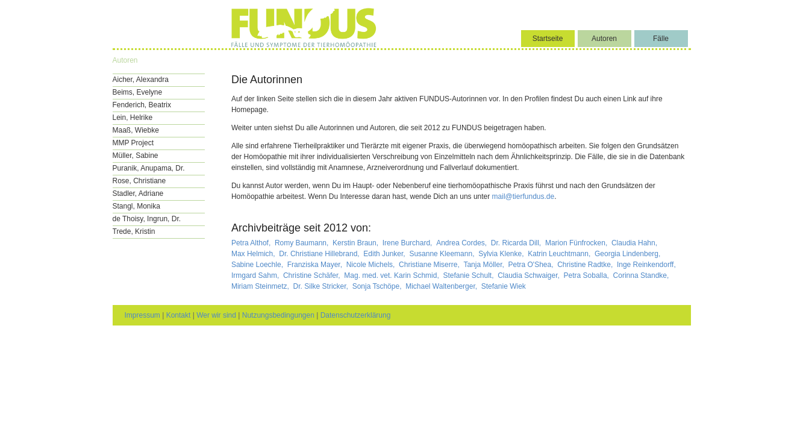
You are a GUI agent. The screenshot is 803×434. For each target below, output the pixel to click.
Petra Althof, (252, 243)
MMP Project (133, 143)
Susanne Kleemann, (442, 254)
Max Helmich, (254, 254)
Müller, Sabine (135, 155)
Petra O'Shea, (531, 264)
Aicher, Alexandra (141, 79)
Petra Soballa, (587, 275)
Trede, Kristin (134, 231)
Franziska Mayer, (316, 264)
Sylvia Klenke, (502, 254)
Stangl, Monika (136, 206)
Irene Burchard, (408, 243)
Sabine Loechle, (258, 264)
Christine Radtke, (585, 264)
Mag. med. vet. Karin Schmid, (392, 275)
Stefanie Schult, (469, 275)
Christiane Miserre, (430, 264)
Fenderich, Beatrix (142, 105)
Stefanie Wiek (503, 286)
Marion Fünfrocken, (577, 243)
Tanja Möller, (484, 264)
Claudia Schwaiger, (529, 275)
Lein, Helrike (133, 117)
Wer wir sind (216, 315)
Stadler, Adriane (138, 193)
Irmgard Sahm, (256, 275)
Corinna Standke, (642, 275)
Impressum (142, 315)
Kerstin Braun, (356, 243)
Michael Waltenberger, (442, 286)
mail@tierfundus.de (523, 196)
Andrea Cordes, (462, 243)
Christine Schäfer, (312, 275)
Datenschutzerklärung (355, 315)
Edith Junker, (385, 254)
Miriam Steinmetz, (261, 286)
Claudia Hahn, (635, 243)
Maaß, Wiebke (136, 130)
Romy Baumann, (303, 243)
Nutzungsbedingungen (278, 315)
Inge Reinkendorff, (647, 264)
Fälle (661, 38)
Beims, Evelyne (138, 92)
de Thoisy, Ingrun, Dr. (147, 219)
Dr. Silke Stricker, (322, 286)
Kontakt (178, 315)
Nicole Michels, (371, 264)
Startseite (548, 38)
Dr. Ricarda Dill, (517, 243)
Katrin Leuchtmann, (560, 254)
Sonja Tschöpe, (378, 286)
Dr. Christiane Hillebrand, (320, 254)
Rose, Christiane (139, 181)
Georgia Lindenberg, (629, 254)
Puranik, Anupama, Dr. (149, 168)
